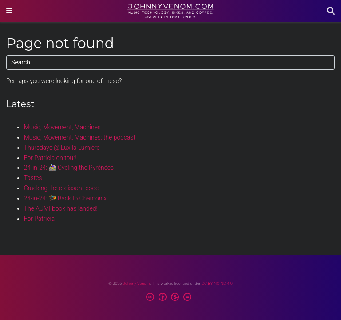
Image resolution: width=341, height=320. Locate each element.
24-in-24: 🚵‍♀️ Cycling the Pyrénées (69, 167)
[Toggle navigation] (9, 11)
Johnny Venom (136, 283)
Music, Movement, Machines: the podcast (79, 137)
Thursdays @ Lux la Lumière (62, 147)
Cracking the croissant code (61, 188)
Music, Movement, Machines (62, 127)
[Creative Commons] (170, 298)
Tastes (33, 177)
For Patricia (39, 218)
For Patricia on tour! (50, 157)
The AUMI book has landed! (61, 208)
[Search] (331, 11)
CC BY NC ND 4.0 (217, 283)
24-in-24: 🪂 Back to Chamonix (65, 198)
